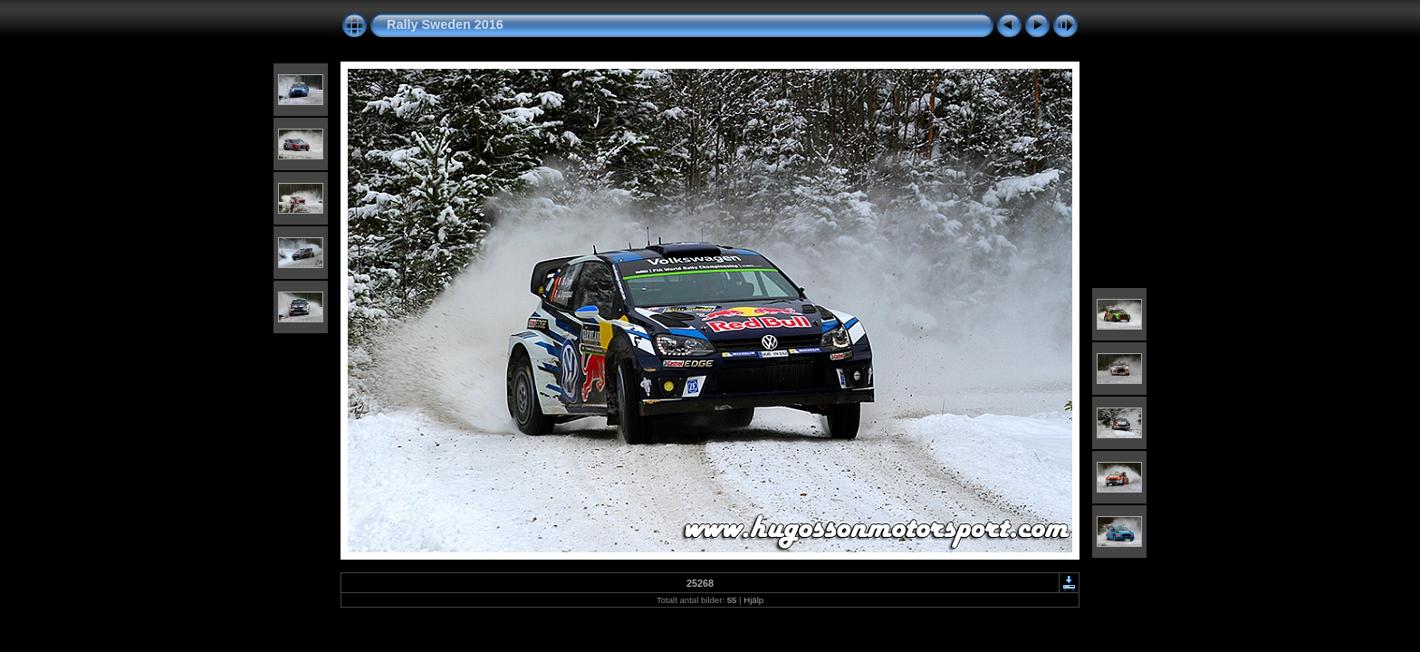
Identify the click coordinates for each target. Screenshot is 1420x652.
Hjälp (753, 600)
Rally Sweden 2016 (445, 24)
